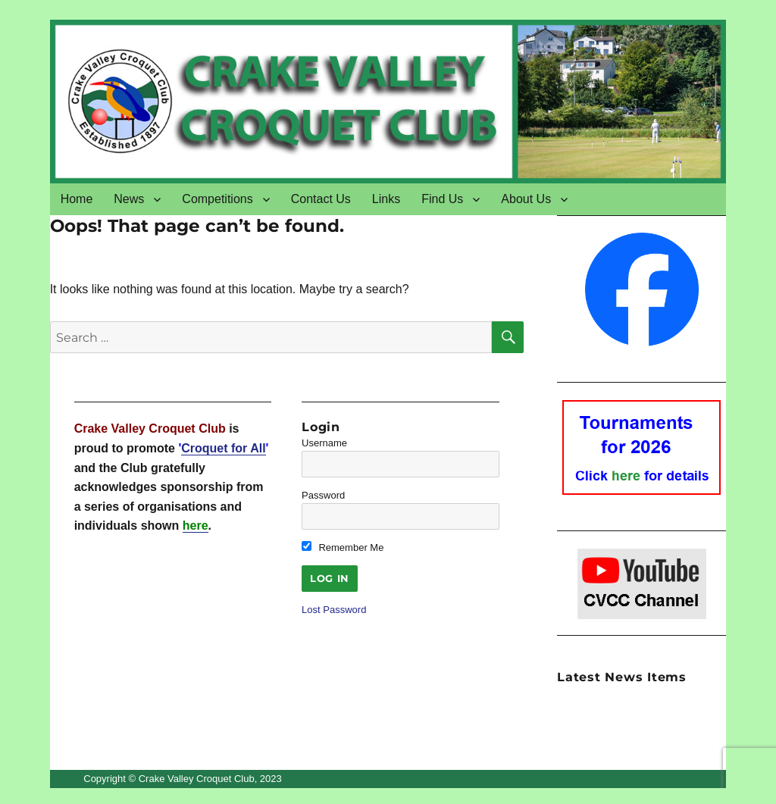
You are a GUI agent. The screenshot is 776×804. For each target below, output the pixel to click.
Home (77, 198)
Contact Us (321, 198)
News (129, 198)
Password (323, 495)
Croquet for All (223, 448)
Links (386, 198)
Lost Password (334, 609)
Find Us (442, 198)
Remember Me (342, 547)
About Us (526, 198)
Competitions (217, 198)
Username (324, 443)
